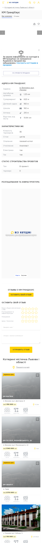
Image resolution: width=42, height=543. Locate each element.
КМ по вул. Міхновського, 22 (17, 440)
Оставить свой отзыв (21, 294)
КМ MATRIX (8, 396)
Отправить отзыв (21, 349)
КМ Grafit (8, 484)
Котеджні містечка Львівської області (19, 7)
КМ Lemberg (9, 529)
